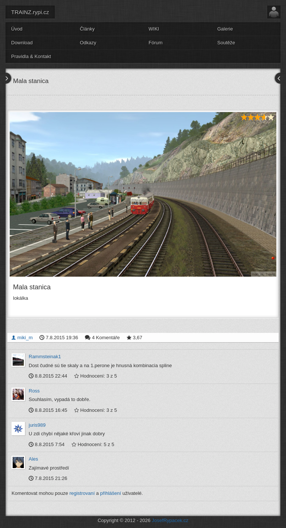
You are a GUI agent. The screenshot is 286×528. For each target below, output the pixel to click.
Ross (34, 391)
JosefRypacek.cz (170, 520)
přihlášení (110, 493)
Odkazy (88, 42)
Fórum (156, 42)
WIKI (154, 29)
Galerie (225, 29)
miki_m (22, 337)
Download (22, 42)
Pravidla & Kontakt (31, 56)
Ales (33, 459)
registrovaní (82, 493)
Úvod (16, 29)
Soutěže (226, 42)
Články (87, 29)
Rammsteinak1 (45, 356)
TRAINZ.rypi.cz (30, 12)
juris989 (37, 425)
